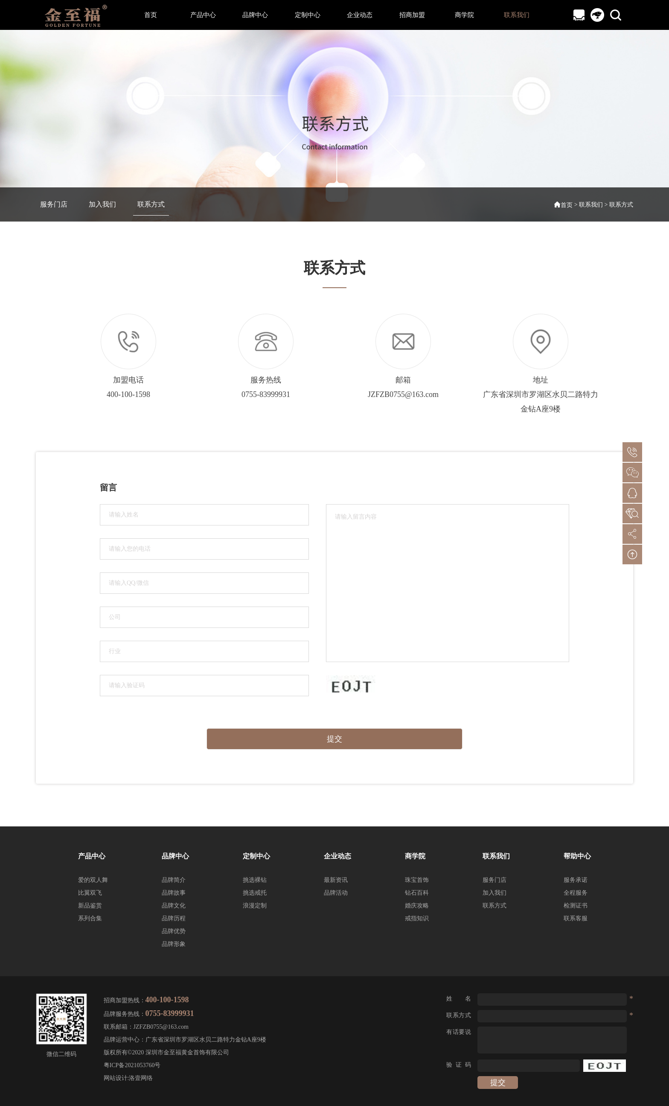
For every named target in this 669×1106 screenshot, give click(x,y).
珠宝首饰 (417, 880)
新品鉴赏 (90, 905)
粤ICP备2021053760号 (132, 1065)
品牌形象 (174, 944)
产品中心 (203, 15)
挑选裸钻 (255, 880)
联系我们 (516, 15)
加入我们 (102, 204)
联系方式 (151, 204)
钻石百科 (417, 893)
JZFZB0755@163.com (403, 394)
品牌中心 (255, 15)
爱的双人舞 (93, 880)
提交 (334, 739)
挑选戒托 (255, 893)
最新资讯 (336, 880)
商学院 (464, 15)
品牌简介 (174, 880)
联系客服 (576, 918)
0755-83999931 (265, 394)
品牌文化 (174, 905)
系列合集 (90, 918)
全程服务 (576, 893)
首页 (150, 15)
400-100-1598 (128, 394)
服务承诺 (576, 880)
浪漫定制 (255, 905)
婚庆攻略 (417, 905)
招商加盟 (412, 15)
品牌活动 (336, 893)
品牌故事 (174, 893)
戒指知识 (417, 918)
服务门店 (53, 204)
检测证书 (576, 905)
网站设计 (116, 1078)
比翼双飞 (90, 893)
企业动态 (359, 15)
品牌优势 (174, 931)
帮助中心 (577, 856)
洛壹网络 (141, 1078)
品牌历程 (174, 918)
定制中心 (307, 15)
